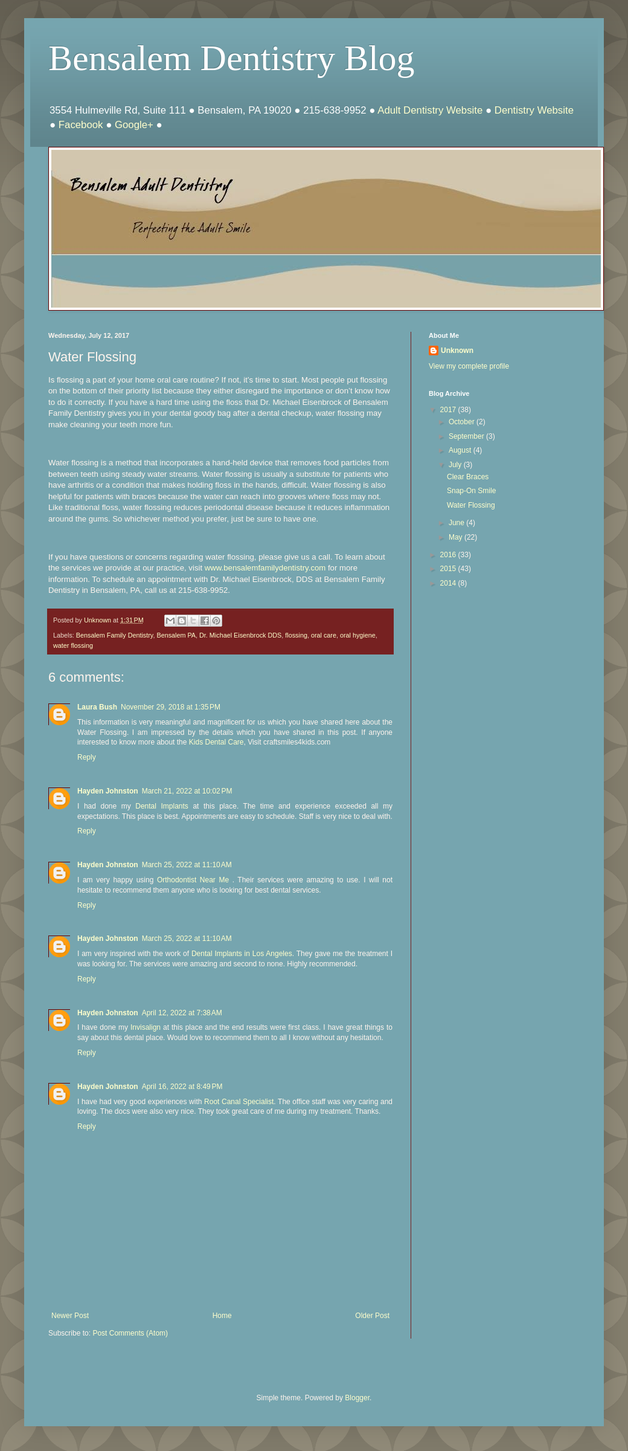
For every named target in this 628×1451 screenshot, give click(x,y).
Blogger (357, 1398)
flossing (296, 635)
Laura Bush (97, 707)
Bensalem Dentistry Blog (231, 58)
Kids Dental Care (216, 742)
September (467, 436)
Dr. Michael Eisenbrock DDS (240, 635)
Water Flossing (471, 505)
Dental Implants (161, 806)
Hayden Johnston (107, 791)
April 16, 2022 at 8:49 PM (182, 1086)
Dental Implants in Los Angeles (241, 953)
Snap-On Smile (471, 490)
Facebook (81, 125)
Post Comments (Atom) (130, 1333)
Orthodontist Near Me (193, 880)
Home (222, 1315)
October (462, 422)
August (461, 450)
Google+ (134, 125)
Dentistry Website (534, 110)
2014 (449, 583)
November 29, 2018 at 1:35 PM (170, 707)
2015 (449, 568)
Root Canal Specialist (239, 1101)
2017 (449, 410)
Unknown (457, 350)
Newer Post (70, 1315)
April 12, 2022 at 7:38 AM (182, 1013)
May (456, 537)
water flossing (73, 645)
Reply (86, 757)
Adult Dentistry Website (429, 110)
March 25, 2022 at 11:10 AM (187, 865)
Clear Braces (468, 477)
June (457, 523)
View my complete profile (469, 366)
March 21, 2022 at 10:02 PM (187, 791)
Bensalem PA (176, 635)
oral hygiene (358, 635)
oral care (323, 635)
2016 (449, 555)
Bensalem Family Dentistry (114, 635)
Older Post (372, 1315)
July (456, 465)
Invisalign (146, 1027)
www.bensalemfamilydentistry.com (265, 567)
